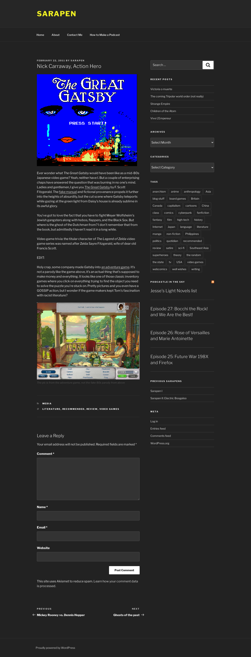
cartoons (191, 205)
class (156, 212)
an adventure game (115, 267)
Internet (158, 226)
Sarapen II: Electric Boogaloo (168, 398)
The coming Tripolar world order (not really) (177, 96)
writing (195, 269)
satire (169, 248)
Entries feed (158, 428)
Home (40, 34)
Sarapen (56, 13)
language (186, 226)
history (198, 219)
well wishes (179, 269)
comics (168, 212)
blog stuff (158, 198)
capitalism (173, 205)
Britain (195, 198)
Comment (45, 454)
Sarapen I (156, 391)
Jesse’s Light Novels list (173, 290)
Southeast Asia (199, 248)
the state (158, 262)
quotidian (172, 241)
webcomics (160, 269)
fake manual (68, 192)
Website (43, 548)
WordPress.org (159, 443)
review (92, 409)
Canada (157, 205)
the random (193, 255)
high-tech (183, 219)
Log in (154, 421)
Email (42, 527)
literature (51, 409)
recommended (73, 409)
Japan (171, 226)
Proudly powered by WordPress (55, 647)
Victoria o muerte (161, 89)
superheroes (160, 255)
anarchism (159, 191)
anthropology (192, 191)
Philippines (192, 233)
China (205, 205)
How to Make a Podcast (105, 34)
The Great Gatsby (97, 187)
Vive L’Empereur (160, 118)
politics (157, 241)
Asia (208, 191)
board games (177, 198)
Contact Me (74, 34)
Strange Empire (160, 103)
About (56, 34)
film (169, 219)
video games (109, 409)
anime (175, 191)
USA (179, 262)
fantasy (157, 219)
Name (42, 507)
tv (170, 262)
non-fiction (173, 233)
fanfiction (203, 212)
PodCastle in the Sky (167, 282)
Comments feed (160, 435)
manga (157, 233)
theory (177, 255)
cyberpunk (185, 212)
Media (47, 403)
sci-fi (181, 248)
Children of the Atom (163, 111)
